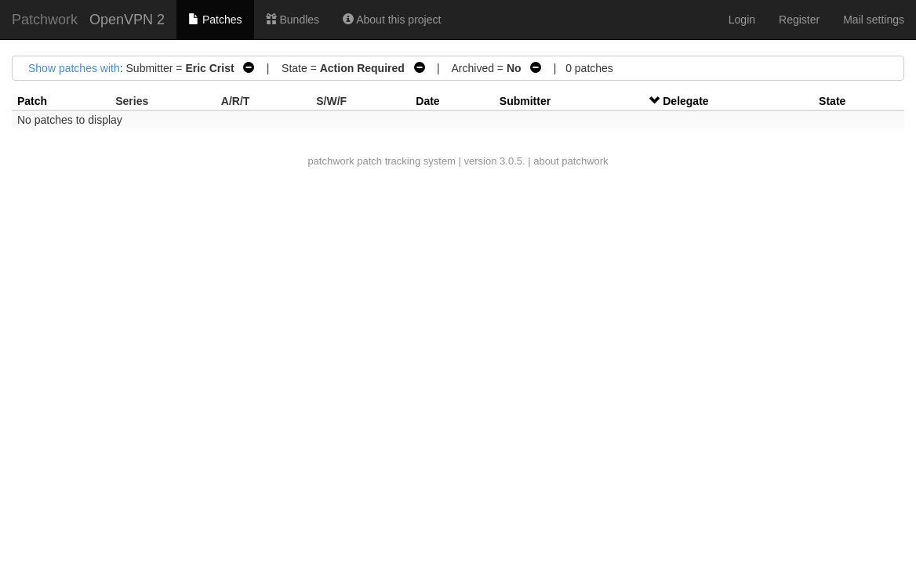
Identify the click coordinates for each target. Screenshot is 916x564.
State (832, 101)
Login (742, 19)
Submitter (525, 101)
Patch (32, 101)
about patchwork (570, 161)
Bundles (292, 19)
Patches (215, 19)
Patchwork (45, 19)
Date (427, 101)
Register (799, 19)
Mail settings (873, 19)
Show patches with (74, 68)
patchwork (330, 161)
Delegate (685, 101)
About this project (392, 19)
